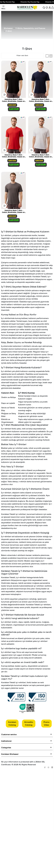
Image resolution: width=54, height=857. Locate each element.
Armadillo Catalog (28, 723)
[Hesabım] (49, 7)
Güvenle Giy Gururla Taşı (30, 2)
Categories (6, 747)
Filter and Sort (22, 55)
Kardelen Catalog (12, 723)
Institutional (6, 741)
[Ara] (44, 7)
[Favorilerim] (47, 7)
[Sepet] (52, 7)
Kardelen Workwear (10, 754)
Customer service (9, 734)
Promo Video (46, 723)
